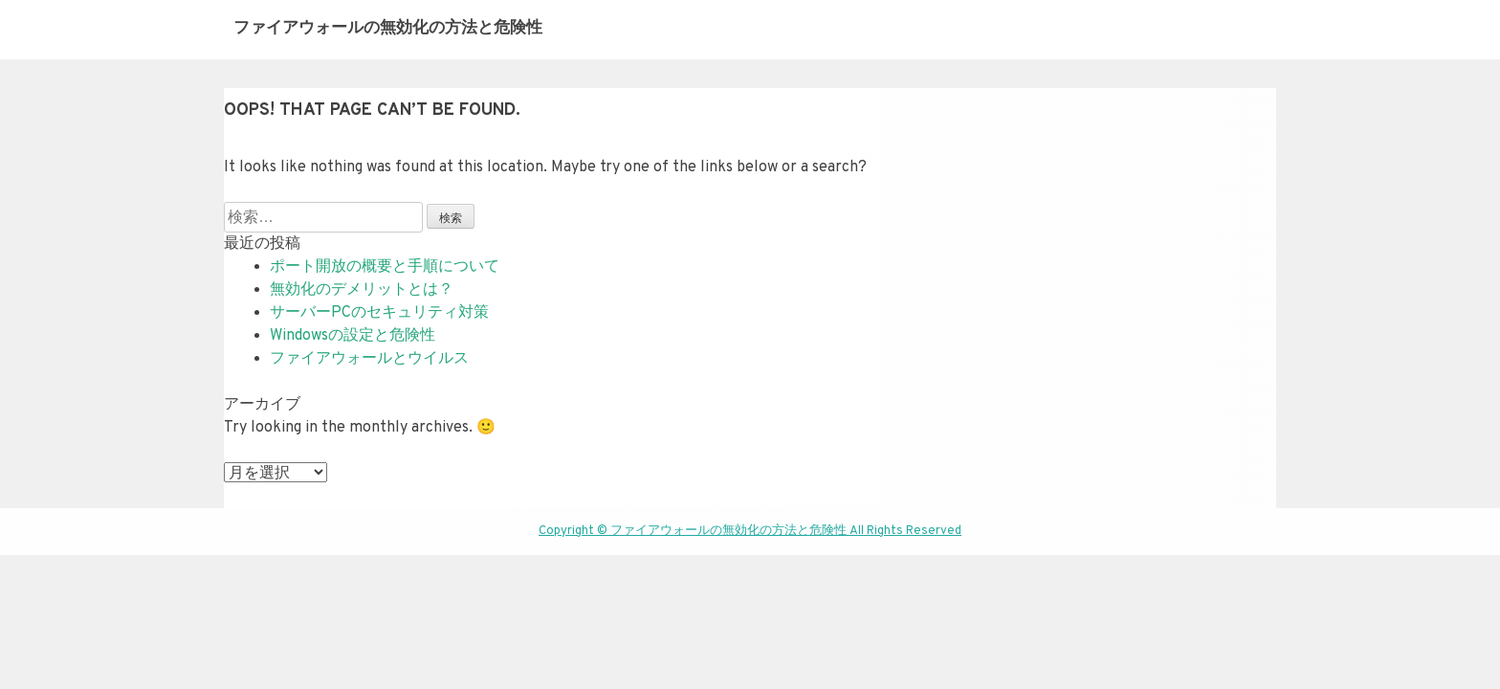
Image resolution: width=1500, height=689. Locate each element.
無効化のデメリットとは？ (361, 290)
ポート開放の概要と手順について (384, 267)
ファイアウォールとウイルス (369, 358)
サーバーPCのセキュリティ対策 (379, 312)
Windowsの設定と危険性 (352, 335)
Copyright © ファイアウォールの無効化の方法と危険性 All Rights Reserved (750, 531)
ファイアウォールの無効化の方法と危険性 (387, 28)
